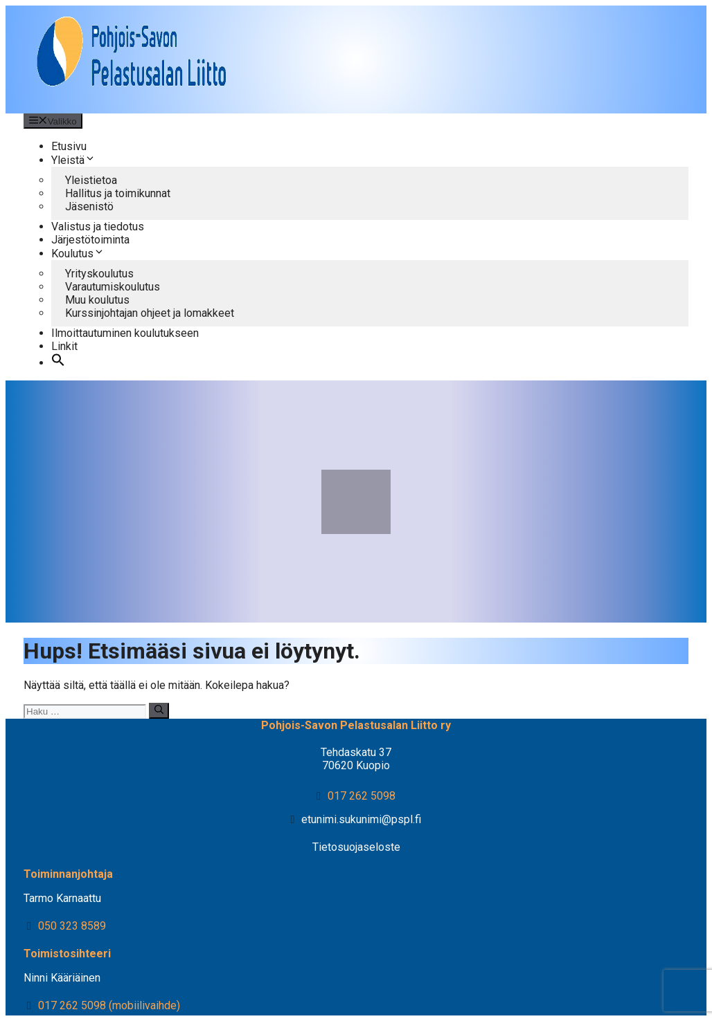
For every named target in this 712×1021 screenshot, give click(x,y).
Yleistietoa (91, 180)
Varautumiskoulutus (112, 286)
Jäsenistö (89, 206)
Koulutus (78, 253)
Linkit (64, 346)
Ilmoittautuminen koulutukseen (125, 333)
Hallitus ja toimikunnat (117, 193)
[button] (58, 362)
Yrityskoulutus (99, 273)
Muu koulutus (97, 299)
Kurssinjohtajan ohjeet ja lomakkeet (149, 313)
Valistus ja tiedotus (97, 226)
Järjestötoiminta (90, 239)
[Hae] (159, 710)
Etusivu (69, 146)
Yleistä (73, 160)
